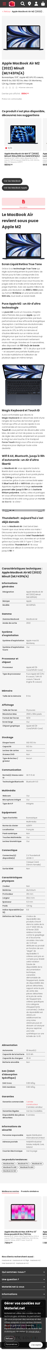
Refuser (9, 1338)
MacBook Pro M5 (9, 1167)
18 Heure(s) (31, 1050)
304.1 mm (30, 898)
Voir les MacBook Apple (15, 187)
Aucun (29, 750)
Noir (28, 886)
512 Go (29, 746)
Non (28, 754)
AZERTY (29, 825)
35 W (28, 1058)
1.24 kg (29, 906)
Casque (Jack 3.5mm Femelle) (33, 863)
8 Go (28, 696)
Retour (7, 11)
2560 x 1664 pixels (34, 714)
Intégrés (30, 803)
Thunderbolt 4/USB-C (33, 856)
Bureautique (31, 817)
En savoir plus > (33, 1331)
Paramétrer (11, 1344)
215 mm (29, 894)
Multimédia (31, 821)
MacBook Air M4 (9, 1171)
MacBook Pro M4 (26, 1167)
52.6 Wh (29, 1054)
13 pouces (30, 710)
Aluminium (31, 890)
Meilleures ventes (10, 1191)
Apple (28, 601)
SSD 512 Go (31, 742)
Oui (27, 647)
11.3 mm (29, 902)
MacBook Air (31, 619)
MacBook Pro (23, 1164)
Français (30, 829)
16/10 (28, 718)
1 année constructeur (32, 1103)
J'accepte (36, 1344)
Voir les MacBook (12, 180)
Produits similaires (30, 1191)
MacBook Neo (8, 1164)
